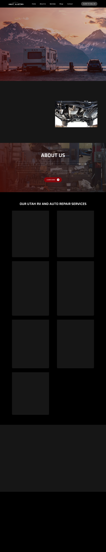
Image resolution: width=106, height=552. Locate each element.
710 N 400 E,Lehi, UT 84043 (83, 523)
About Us (43, 4)
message (58, 42)
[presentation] (68, 59)
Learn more (17, 262)
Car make (59, 35)
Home (34, 4)
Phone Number (60, 22)
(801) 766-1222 (83, 528)
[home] (16, 3)
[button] (53, 4)
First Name (59, 16)
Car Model (79, 35)
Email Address (60, 29)
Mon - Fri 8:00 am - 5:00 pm (87, 533)
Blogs (61, 4)
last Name (79, 16)
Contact (70, 4)
